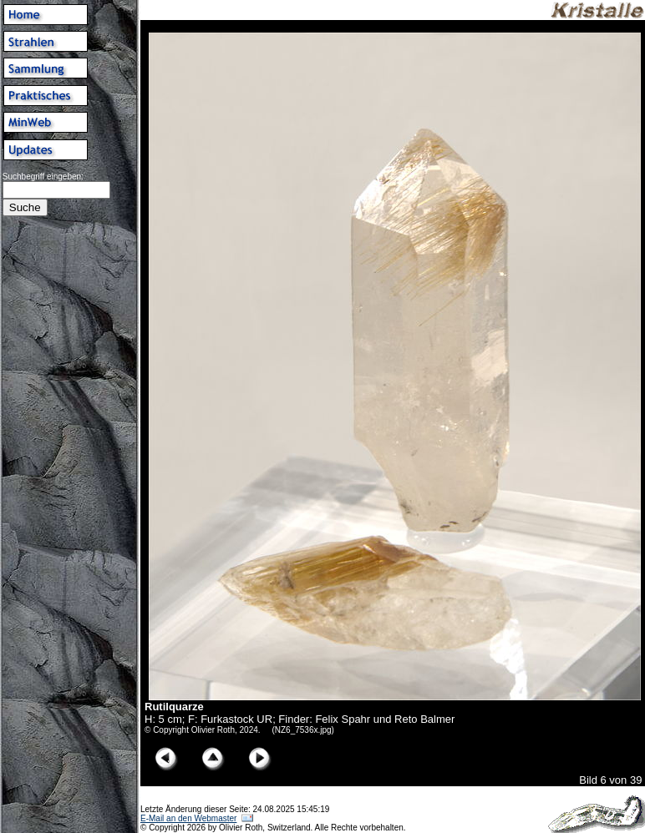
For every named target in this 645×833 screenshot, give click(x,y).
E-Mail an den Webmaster (188, 818)
